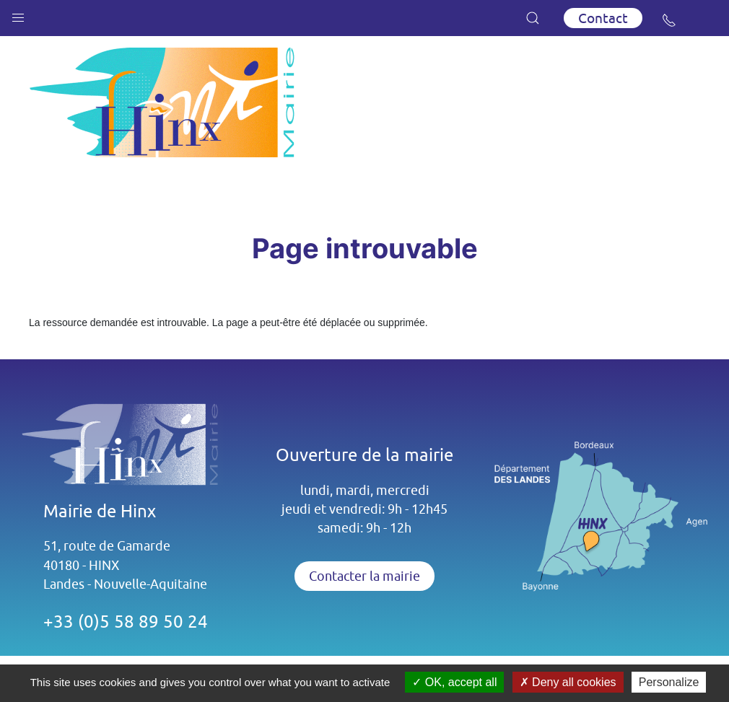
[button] (18, 14)
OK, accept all (454, 682)
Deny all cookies (568, 682)
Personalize (669, 682)
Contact (603, 18)
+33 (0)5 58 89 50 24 (125, 621)
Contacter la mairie (364, 576)
